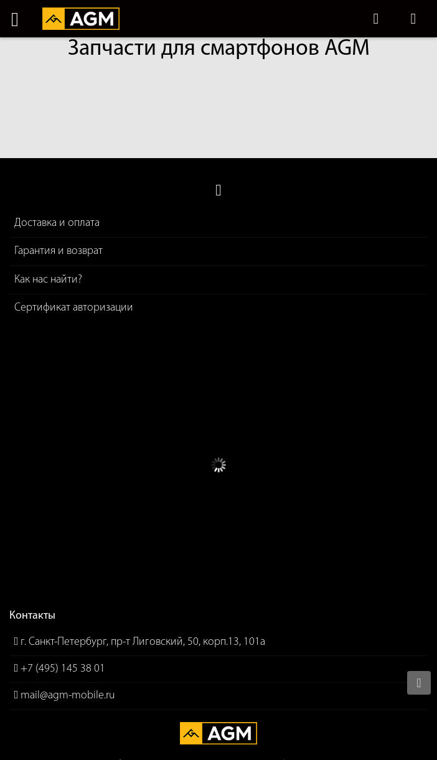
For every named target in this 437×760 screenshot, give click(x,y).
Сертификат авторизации (73, 308)
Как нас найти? (48, 280)
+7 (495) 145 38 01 (63, 669)
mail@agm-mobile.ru (68, 695)
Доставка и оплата (57, 223)
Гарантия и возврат (58, 251)
